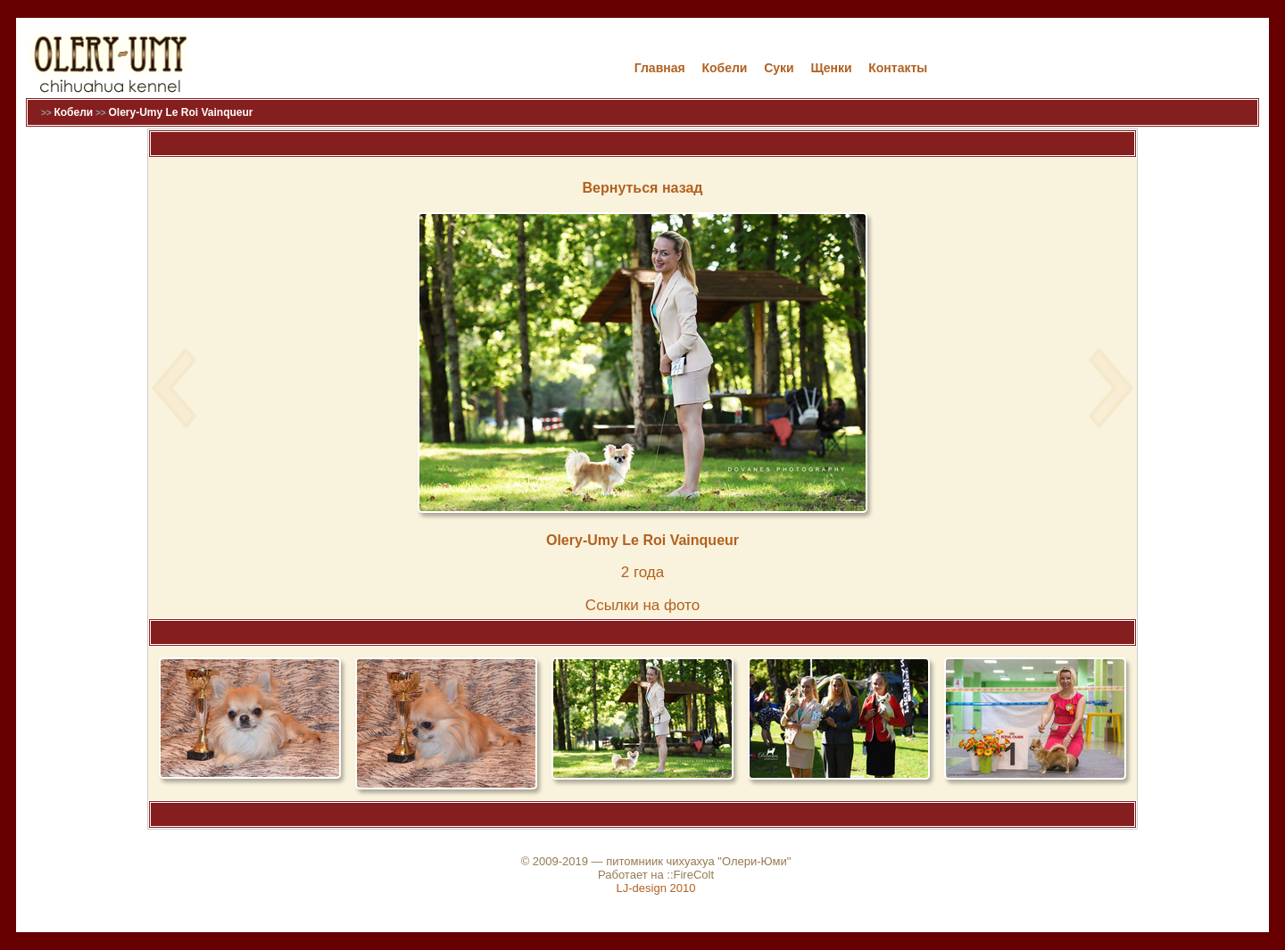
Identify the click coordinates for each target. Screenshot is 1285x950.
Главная (659, 68)
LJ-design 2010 (656, 888)
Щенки (830, 68)
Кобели (724, 68)
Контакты (897, 68)
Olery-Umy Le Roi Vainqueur (180, 112)
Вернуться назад (643, 187)
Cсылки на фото (642, 605)
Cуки (779, 68)
